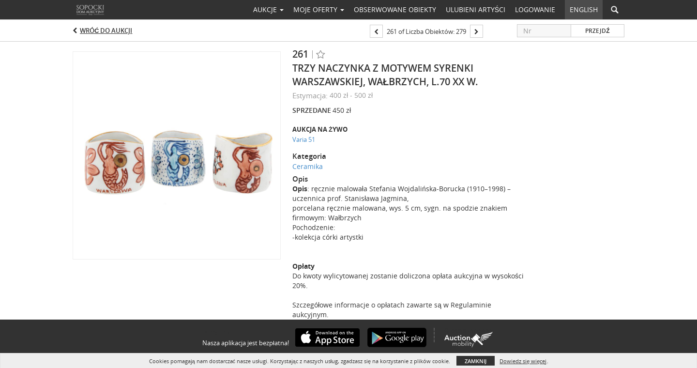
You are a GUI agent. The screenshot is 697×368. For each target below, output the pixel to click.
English (584, 9)
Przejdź (597, 31)
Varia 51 (303, 139)
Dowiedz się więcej (523, 361)
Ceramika (307, 166)
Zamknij (475, 361)
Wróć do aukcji (106, 30)
